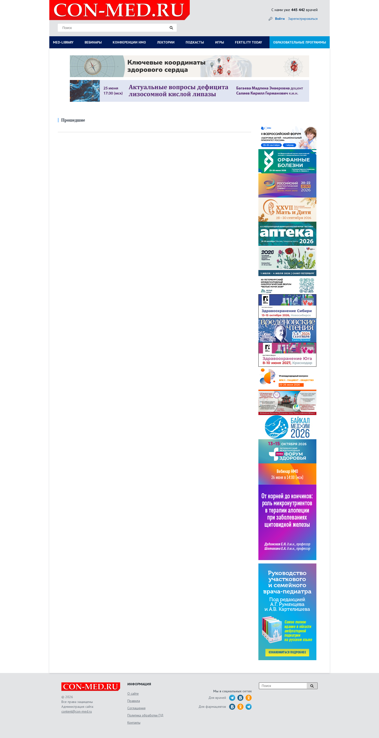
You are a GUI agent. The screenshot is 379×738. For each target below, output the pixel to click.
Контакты (133, 722)
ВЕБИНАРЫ (93, 42)
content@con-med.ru (76, 711)
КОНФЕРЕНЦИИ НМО (129, 42)
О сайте (133, 693)
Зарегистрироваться (303, 18)
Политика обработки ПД (145, 715)
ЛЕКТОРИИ (166, 42)
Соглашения (136, 708)
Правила (133, 701)
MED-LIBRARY (63, 42)
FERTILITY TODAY (248, 42)
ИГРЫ (219, 42)
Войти (280, 18)
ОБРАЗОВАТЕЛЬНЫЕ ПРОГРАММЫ (299, 42)
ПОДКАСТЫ (195, 42)
